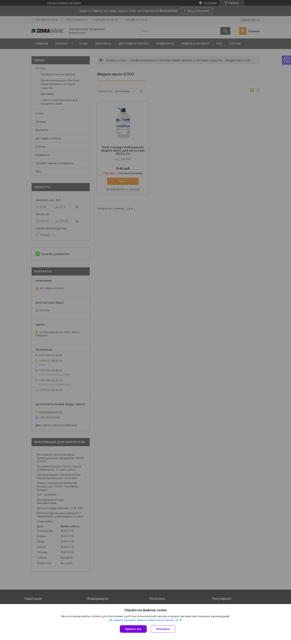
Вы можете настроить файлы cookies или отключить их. (144, 620)
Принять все (133, 628)
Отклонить (163, 628)
